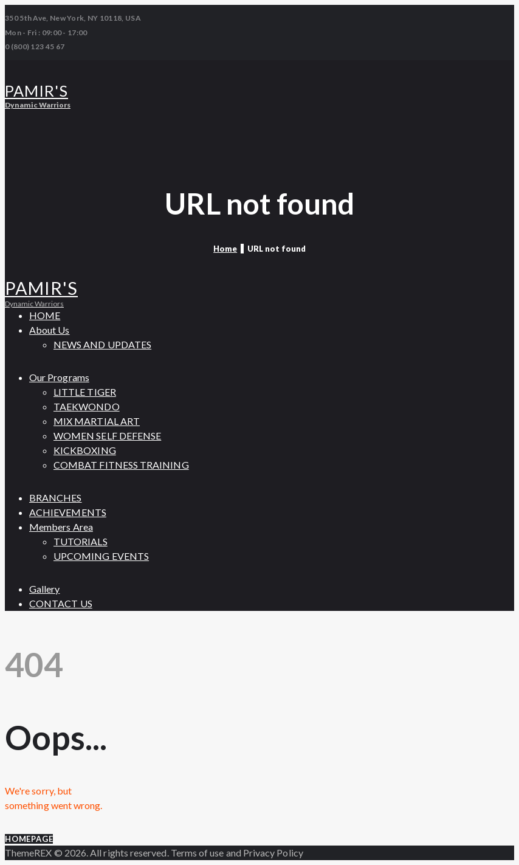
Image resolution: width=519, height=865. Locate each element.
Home (225, 248)
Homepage (29, 839)
